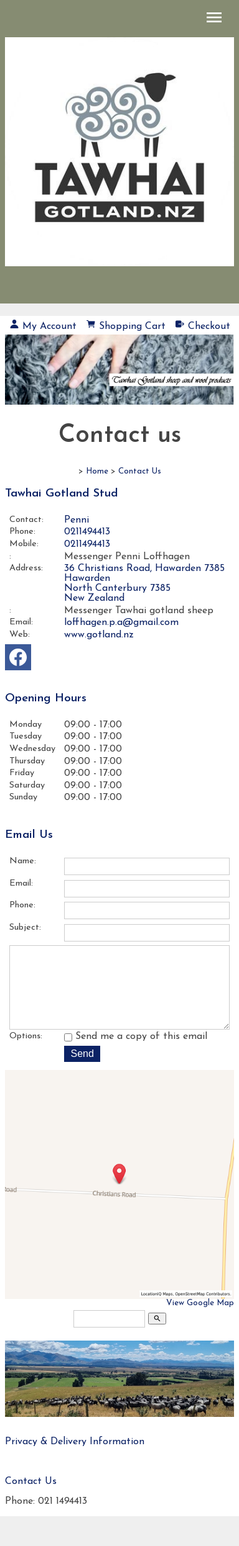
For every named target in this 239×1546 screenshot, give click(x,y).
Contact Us (139, 471)
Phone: (22, 531)
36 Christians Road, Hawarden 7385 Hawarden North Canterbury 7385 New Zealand (144, 583)
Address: (26, 568)
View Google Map (200, 1320)
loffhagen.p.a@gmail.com (121, 622)
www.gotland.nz (99, 635)
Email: (21, 622)
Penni (76, 520)
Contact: (26, 519)
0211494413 (87, 532)
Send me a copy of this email (135, 1054)
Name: (22, 861)
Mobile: (24, 544)
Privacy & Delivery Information (74, 1459)
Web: (19, 634)
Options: (25, 1053)
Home (97, 471)
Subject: (25, 927)
